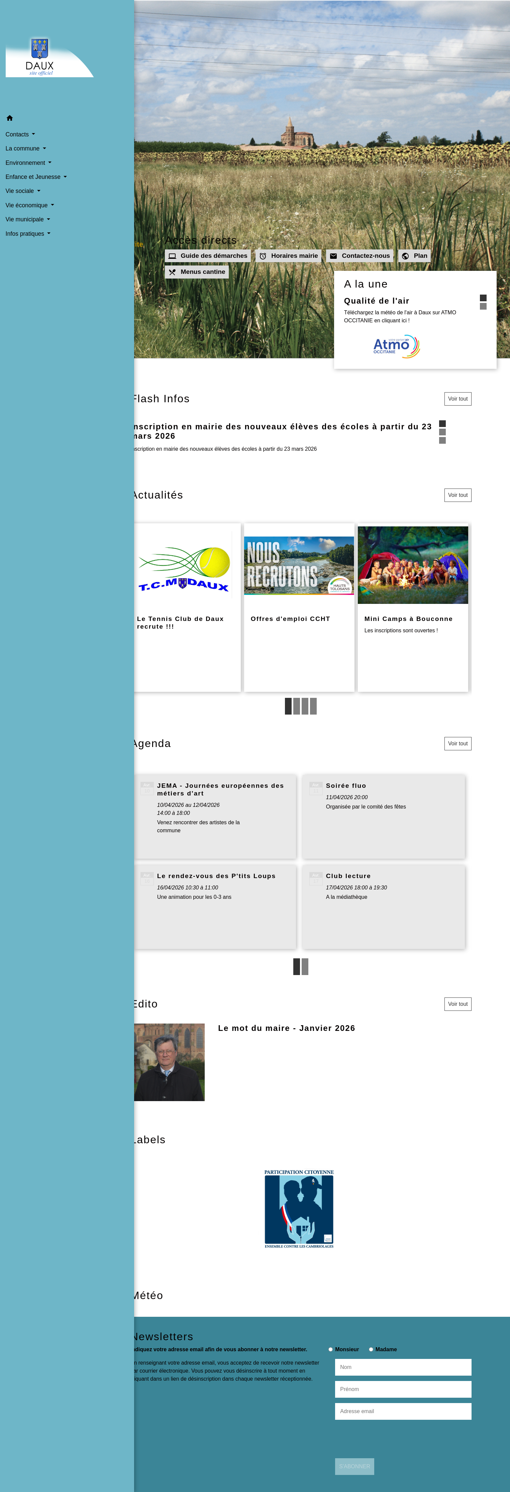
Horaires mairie (288, 256)
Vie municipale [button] (25, 204)
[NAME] (403, 1367)
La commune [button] (23, 133)
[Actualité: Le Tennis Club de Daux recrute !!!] (185, 607)
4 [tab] (313, 706)
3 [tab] (305, 706)
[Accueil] (46, 48)
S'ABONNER (354, 1466)
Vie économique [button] (27, 189)
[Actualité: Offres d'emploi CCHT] (299, 607)
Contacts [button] (17, 118)
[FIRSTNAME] (403, 1389)
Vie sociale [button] (20, 175)
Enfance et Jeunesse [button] (33, 161)
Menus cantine (196, 272)
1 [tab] (288, 706)
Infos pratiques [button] (25, 218)
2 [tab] (296, 706)
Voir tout (458, 399)
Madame (386, 1349)
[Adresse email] (403, 1411)
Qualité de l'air (405, 300)
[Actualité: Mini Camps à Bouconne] (413, 607)
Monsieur (347, 1349)
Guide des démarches (207, 256)
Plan (415, 256)
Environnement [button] (25, 147)
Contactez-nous (360, 256)
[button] (46, 104)
